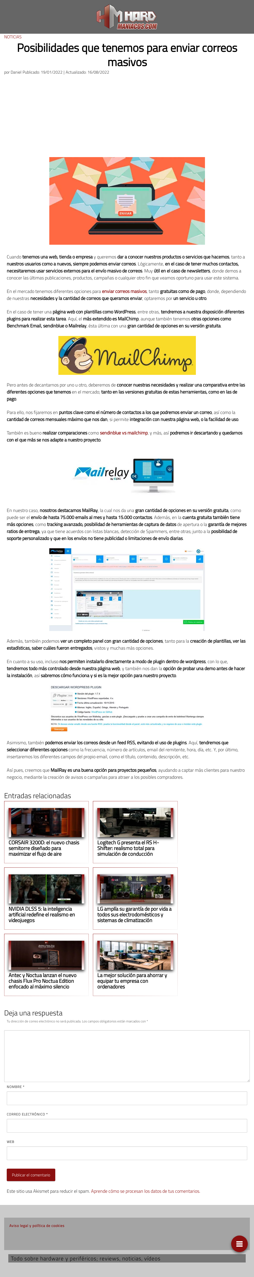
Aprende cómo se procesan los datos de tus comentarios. (145, 1191)
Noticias (13, 36)
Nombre (15, 1086)
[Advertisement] (127, 118)
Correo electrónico (27, 1114)
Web (10, 1141)
